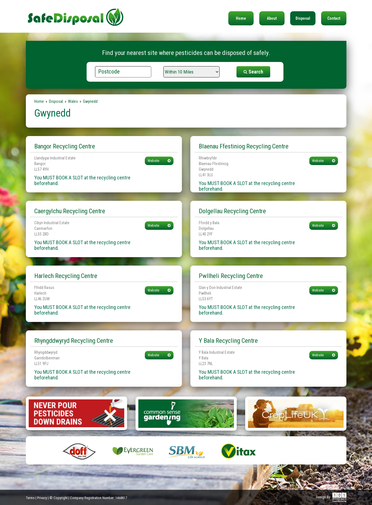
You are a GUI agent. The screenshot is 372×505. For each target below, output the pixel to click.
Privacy (42, 498)
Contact (333, 18)
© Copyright (58, 498)
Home (241, 18)
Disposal (303, 18)
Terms (30, 498)
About (272, 18)
